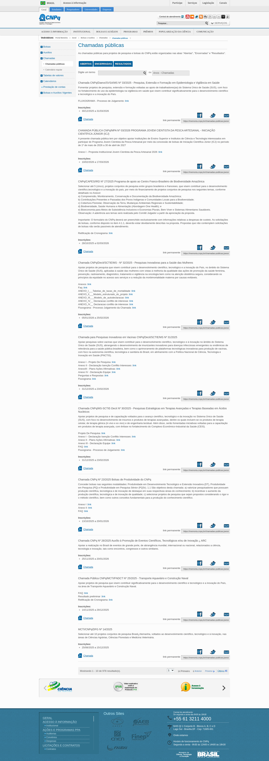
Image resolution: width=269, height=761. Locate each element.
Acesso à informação (74, 2)
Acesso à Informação (54, 31)
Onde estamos (180, 735)
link (127, 100)
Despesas (51, 741)
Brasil (51, 3)
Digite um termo (86, 72)
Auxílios (47, 52)
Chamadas (103, 38)
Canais (223, 2)
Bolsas (47, 46)
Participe (177, 2)
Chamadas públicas (120, 38)
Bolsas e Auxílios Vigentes (57, 92)
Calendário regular (53, 70)
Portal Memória (61, 38)
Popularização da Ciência (175, 31)
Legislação (208, 2)
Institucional (81, 31)
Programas (131, 31)
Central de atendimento (171, 17)
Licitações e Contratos (61, 745)
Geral (74, 38)
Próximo (208, 671)
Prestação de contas (54, 87)
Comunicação (205, 31)
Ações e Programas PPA (61, 729)
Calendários (49, 81)
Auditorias (51, 733)
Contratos (51, 749)
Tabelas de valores (53, 75)
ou (150, 72)
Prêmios (148, 31)
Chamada (88, 119)
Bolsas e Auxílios (107, 31)
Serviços (192, 2)
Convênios (51, 737)
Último (221, 671)
